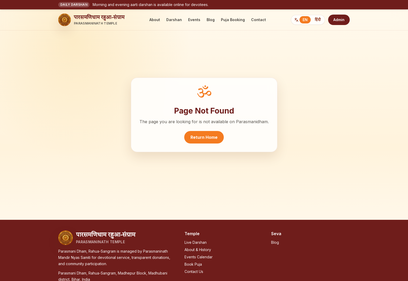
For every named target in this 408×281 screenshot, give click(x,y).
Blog (211, 19)
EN (305, 19)
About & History (197, 249)
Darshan (174, 19)
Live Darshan (195, 242)
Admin (339, 19)
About (154, 19)
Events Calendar (198, 257)
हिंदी (318, 20)
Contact (258, 19)
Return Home (204, 137)
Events (194, 19)
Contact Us (193, 271)
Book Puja (193, 264)
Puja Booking (233, 19)
